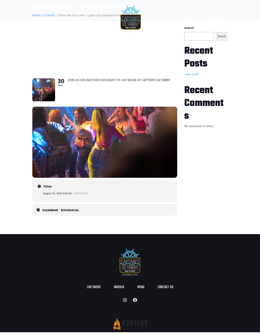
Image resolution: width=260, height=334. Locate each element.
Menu (189, 18)
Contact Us (218, 18)
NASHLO (70, 18)
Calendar (50, 212)
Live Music (41, 18)
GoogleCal (70, 212)
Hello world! (191, 74)
